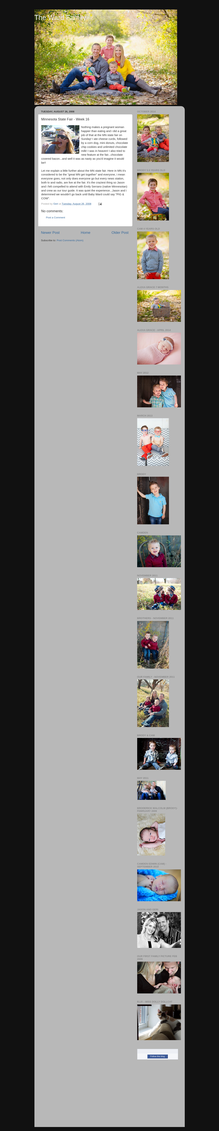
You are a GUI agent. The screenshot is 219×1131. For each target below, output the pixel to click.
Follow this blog (157, 1056)
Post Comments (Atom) (70, 240)
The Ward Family (60, 18)
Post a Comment (55, 217)
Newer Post (50, 233)
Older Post (119, 233)
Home (85, 233)
